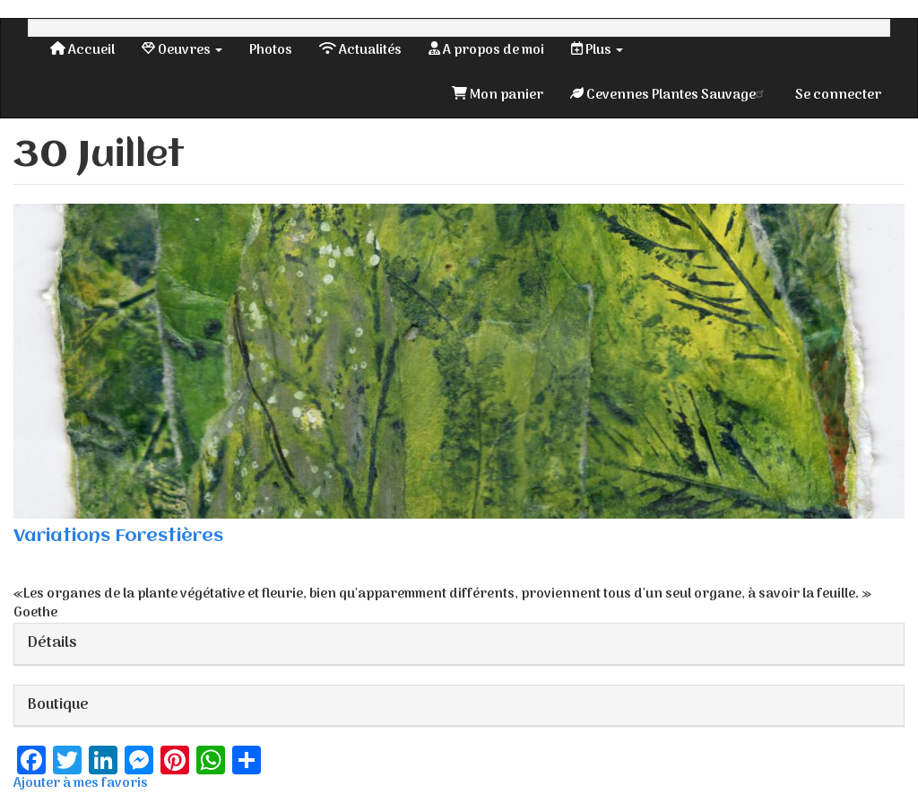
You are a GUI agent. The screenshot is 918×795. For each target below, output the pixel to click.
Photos (270, 50)
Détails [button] (52, 643)
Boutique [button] (58, 705)
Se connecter (838, 95)
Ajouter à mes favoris (80, 783)
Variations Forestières (118, 536)
